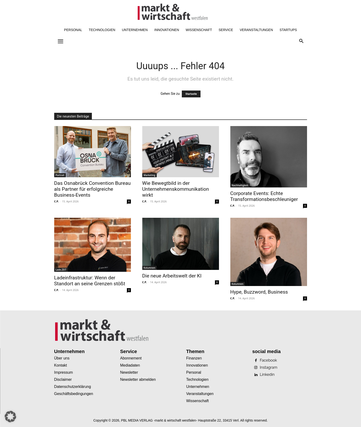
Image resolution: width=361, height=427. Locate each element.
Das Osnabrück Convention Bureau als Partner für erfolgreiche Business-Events (92, 189)
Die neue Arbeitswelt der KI (172, 276)
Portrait (60, 175)
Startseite (191, 93)
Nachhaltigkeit (240, 185)
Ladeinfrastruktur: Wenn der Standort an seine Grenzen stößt (89, 280)
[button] (301, 41)
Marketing (149, 175)
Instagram (268, 367)
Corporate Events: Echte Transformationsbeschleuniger (264, 196)
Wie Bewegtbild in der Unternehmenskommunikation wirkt (175, 189)
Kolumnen (150, 267)
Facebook (268, 360)
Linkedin (267, 375)
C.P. (56, 201)
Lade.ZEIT (61, 269)
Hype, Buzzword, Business (259, 292)
